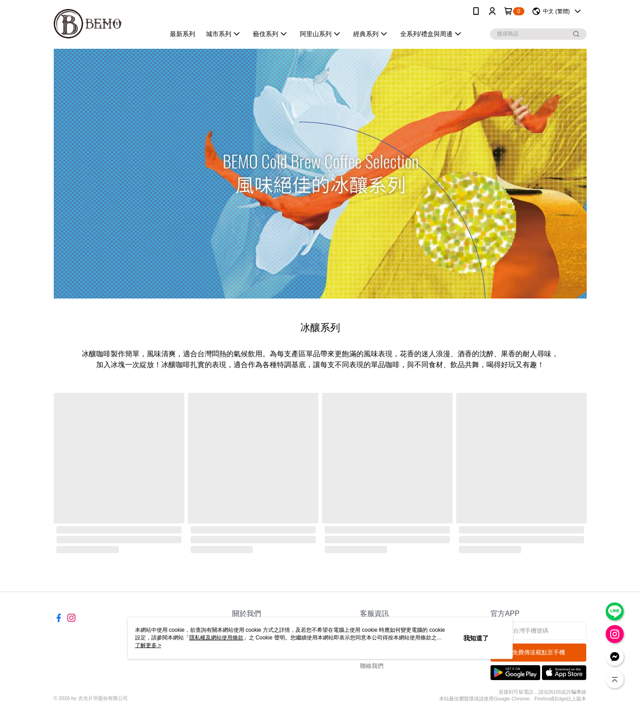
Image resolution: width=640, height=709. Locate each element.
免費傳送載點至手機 (538, 652)
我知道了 (476, 638)
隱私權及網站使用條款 (216, 637)
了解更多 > (148, 645)
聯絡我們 (371, 665)
